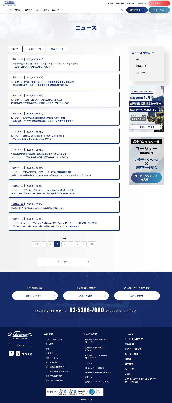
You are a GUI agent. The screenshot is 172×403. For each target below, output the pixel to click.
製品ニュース (57, 49)
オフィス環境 (51, 362)
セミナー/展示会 (133, 349)
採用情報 (129, 364)
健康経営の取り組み (54, 376)
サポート (89, 363)
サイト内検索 (131, 382)
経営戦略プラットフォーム (96, 357)
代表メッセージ (52, 358)
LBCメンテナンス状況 (94, 368)
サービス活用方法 (134, 339)
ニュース (129, 334)
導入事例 (129, 344)
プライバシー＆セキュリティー (140, 379)
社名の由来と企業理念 (55, 367)
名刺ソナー (89, 377)
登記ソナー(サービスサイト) (97, 382)
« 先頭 (35, 244)
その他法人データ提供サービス (98, 372)
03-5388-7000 (86, 310)
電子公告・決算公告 (54, 380)
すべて (15, 49)
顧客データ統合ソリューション (98, 341)
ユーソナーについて (54, 339)
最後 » (91, 244)
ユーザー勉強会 (133, 354)
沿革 (47, 349)
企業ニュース (34, 49)
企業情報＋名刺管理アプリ (96, 349)
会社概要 (49, 344)
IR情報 (128, 359)
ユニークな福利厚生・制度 (57, 371)
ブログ (128, 374)
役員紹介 (49, 353)
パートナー (130, 369)
